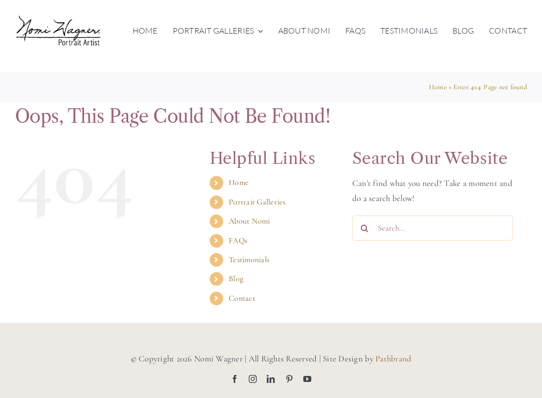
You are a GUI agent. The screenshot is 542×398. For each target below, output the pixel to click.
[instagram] (253, 379)
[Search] (364, 228)
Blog (236, 279)
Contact (242, 298)
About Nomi (249, 221)
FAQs (238, 241)
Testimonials (249, 260)
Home (438, 87)
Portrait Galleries (257, 202)
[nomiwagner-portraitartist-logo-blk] (58, 19)
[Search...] (432, 228)
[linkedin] (271, 379)
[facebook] (235, 379)
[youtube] (307, 379)
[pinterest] (289, 379)
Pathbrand (393, 358)
